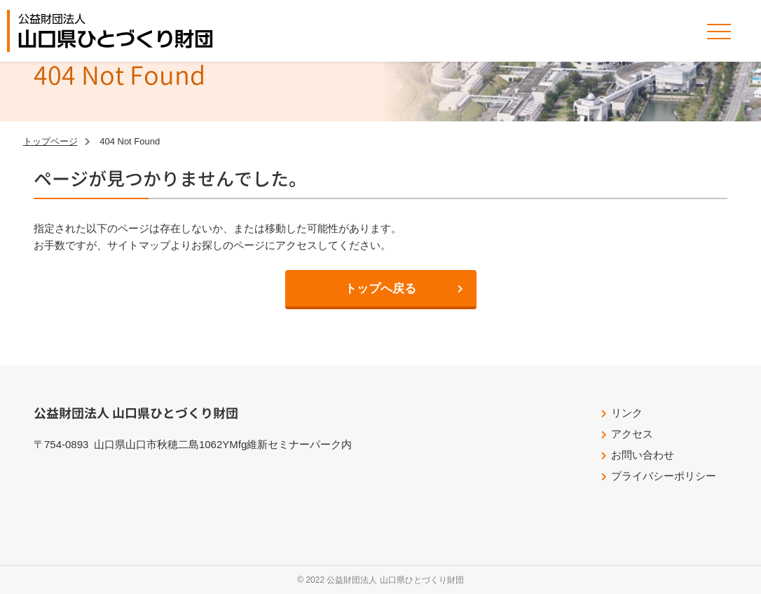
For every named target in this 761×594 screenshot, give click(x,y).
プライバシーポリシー (663, 476)
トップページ (50, 141)
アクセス (632, 434)
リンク (627, 413)
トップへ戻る (380, 288)
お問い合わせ (642, 455)
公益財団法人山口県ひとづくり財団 (116, 31)
